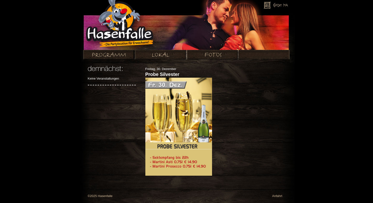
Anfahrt (277, 196)
